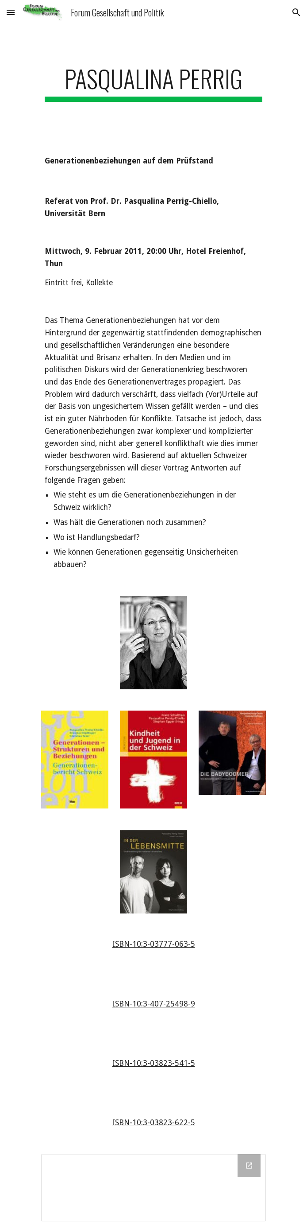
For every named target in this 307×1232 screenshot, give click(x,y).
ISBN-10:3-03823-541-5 (153, 1063)
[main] (153, 82)
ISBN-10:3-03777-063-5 (153, 944)
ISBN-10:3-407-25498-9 (153, 1003)
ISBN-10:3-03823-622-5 (153, 1122)
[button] (10, 12)
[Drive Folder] (153, 1187)
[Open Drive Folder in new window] (249, 1165)
